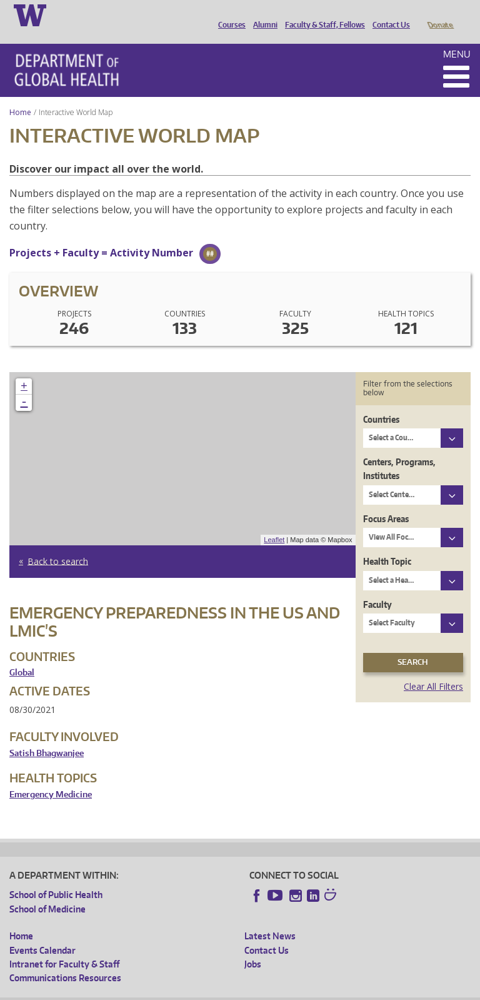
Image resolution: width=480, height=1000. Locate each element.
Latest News (270, 918)
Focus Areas (386, 501)
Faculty (377, 587)
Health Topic (387, 543)
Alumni (262, 14)
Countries (381, 401)
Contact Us (388, 14)
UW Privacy (175, 990)
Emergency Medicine (50, 777)
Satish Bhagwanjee (46, 735)
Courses (228, 14)
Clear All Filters (433, 669)
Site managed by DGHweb (300, 990)
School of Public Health (55, 877)
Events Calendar (42, 932)
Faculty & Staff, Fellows (322, 14)
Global (21, 655)
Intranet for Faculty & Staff (64, 946)
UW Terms (225, 990)
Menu (457, 36)
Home (20, 94)
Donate (440, 14)
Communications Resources (65, 960)
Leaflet (274, 522)
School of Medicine (47, 891)
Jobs (252, 946)
